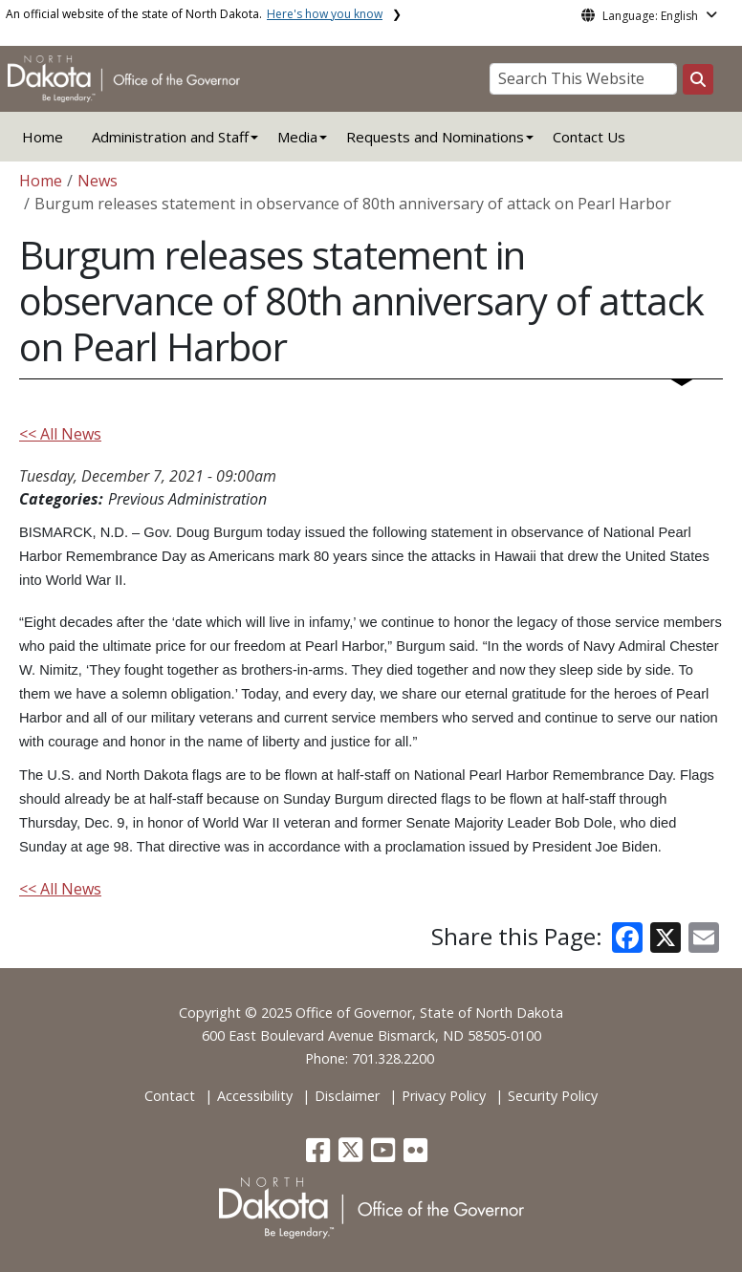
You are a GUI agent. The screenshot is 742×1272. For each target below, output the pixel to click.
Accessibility (255, 1096)
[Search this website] (698, 79)
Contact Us (589, 136)
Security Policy (553, 1096)
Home (42, 136)
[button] (320, 1155)
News (97, 180)
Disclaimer (347, 1096)
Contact (169, 1096)
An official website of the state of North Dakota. (194, 14)
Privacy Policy (444, 1096)
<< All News (60, 433)
